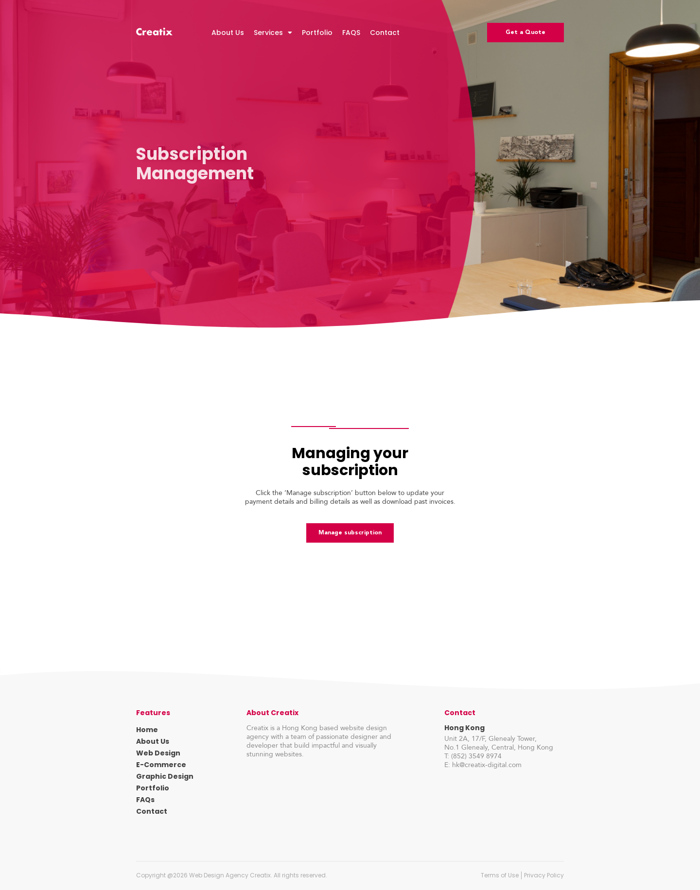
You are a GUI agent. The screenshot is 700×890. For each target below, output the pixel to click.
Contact (385, 32)
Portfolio (317, 32)
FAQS (351, 32)
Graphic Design (164, 776)
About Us (227, 32)
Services (273, 32)
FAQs (145, 799)
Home (147, 730)
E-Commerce (161, 765)
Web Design (158, 753)
